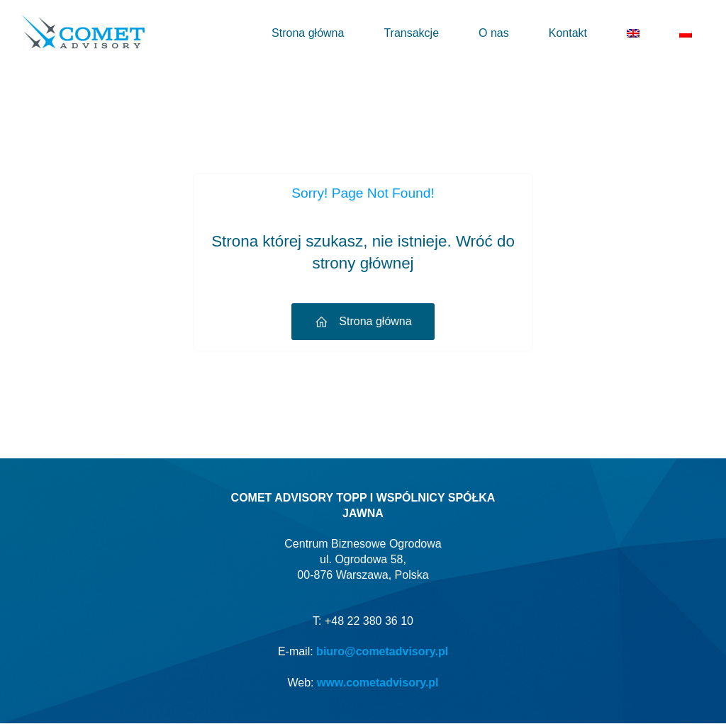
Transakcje (411, 33)
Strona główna (308, 33)
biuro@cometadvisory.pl (382, 652)
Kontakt (568, 33)
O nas (494, 33)
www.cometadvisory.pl (378, 683)
